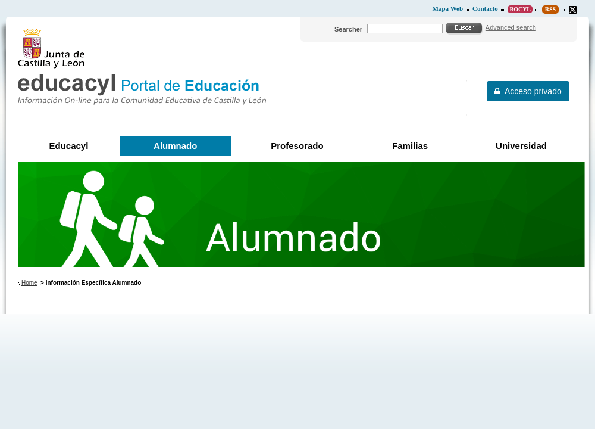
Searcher (348, 29)
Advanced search (511, 27)
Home (29, 282)
